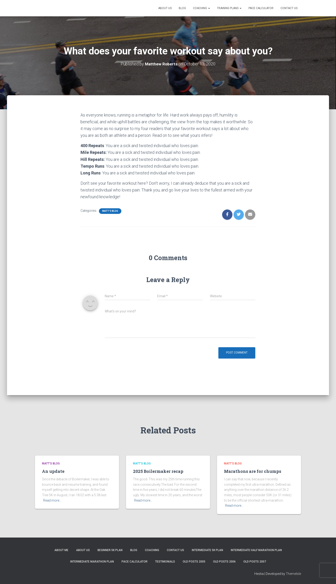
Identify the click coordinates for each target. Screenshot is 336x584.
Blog (182, 8)
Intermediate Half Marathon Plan (256, 550)
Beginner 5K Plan (110, 550)
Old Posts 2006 (224, 561)
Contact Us (289, 8)
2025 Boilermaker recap (158, 471)
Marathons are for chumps (252, 471)
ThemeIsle (293, 574)
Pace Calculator (260, 8)
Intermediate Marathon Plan (92, 561)
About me (61, 550)
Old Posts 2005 (194, 561)
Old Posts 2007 (254, 561)
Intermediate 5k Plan (207, 550)
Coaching (201, 8)
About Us (165, 8)
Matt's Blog (110, 211)
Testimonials (165, 561)
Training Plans (229, 8)
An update (53, 471)
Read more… (52, 500)
